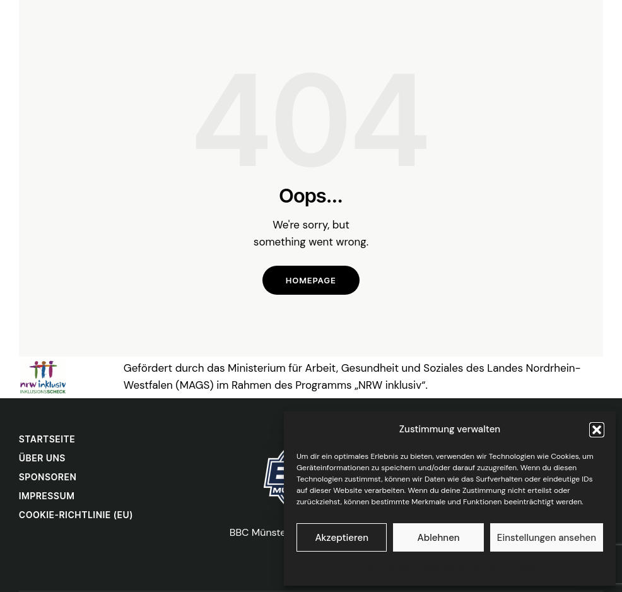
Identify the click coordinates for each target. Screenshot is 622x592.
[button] (596, 429)
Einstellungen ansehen (546, 537)
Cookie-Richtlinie (385, 567)
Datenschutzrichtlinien (460, 567)
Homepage (311, 280)
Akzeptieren (341, 537)
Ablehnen (439, 537)
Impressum (525, 567)
